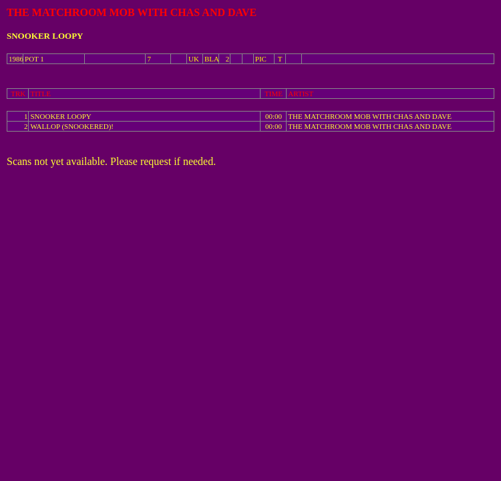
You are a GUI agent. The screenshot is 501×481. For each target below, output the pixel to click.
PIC (261, 59)
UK (193, 59)
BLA (211, 59)
